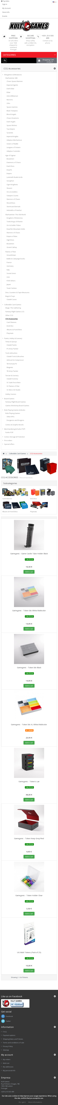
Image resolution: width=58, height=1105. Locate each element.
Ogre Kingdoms (12, 184)
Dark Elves (10, 166)
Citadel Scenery (12, 379)
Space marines (12, 107)
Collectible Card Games (12, 305)
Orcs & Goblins (12, 192)
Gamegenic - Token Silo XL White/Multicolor (29, 724)
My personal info (9, 1070)
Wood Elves (11, 203)
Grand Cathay (12, 247)
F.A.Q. (5, 1032)
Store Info (6, 12)
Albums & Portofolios (14, 330)
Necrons (10, 100)
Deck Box (10, 326)
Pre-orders (8, 440)
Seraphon (10, 181)
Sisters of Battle (12, 144)
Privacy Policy (8, 1046)
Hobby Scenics (10, 394)
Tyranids (10, 133)
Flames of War (10, 252)
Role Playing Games (12, 413)
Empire (9, 173)
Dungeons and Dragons (15, 420)
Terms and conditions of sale (13, 1043)
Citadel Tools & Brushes (15, 356)
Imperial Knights (12, 136)
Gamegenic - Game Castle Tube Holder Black (29, 553)
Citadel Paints (12, 345)
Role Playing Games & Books (14, 410)
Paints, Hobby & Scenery (13, 338)
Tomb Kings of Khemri (15, 221)
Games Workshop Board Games (17, 405)
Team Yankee (12, 288)
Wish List (6, 1063)
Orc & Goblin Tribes (14, 225)
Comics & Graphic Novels (14, 425)
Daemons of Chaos (14, 162)
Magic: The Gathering (13, 308)
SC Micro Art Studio (13, 390)
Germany (10, 266)
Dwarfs (9, 170)
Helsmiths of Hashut (14, 210)
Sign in (4, 4)
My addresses (8, 1067)
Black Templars (12, 111)
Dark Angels (11, 122)
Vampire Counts (12, 195)
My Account (6, 8)
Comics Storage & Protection (14, 437)
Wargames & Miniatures (13, 75)
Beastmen (10, 159)
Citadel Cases (12, 299)
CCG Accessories (11, 319)
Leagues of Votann (13, 147)
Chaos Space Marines (15, 81)
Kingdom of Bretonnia (15, 218)
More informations (35, 1102)
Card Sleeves (11, 322)
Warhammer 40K (11, 78)
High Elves (10, 240)
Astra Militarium (12, 96)
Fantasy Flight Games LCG (14, 311)
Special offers (9, 444)
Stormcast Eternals (13, 206)
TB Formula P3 (12, 364)
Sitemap (6, 1050)
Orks (8, 103)
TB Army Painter (12, 371)
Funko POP (9, 432)
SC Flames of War (13, 386)
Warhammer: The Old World (15, 214)
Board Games (9, 399)
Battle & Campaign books (16, 259)
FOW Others (11, 281)
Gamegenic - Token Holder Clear (29, 895)
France (9, 262)
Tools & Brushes (11, 353)
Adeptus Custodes (13, 151)
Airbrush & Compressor (15, 360)
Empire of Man (12, 236)
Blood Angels (11, 114)
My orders (6, 1059)
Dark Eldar (10, 89)
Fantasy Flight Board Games (15, 402)
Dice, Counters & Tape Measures (17, 292)
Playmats (10, 333)
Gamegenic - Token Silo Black (29, 667)
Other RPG (10, 417)
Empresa (5, 1077)
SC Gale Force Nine (13, 382)
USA (8, 277)
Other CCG (9, 315)
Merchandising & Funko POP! (14, 429)
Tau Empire (11, 129)
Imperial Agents (12, 85)
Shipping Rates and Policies (13, 1039)
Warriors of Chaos (13, 199)
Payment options (9, 1035)
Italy (8, 270)
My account (7, 1054)
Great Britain (11, 255)
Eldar (8, 92)
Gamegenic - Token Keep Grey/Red (29, 838)
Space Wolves (12, 125)
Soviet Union (11, 273)
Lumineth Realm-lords (15, 177)
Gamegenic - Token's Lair (29, 781)
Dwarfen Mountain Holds (16, 229)
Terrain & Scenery (12, 375)
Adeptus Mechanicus (14, 140)
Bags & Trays (10, 296)
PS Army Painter (12, 349)
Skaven (9, 188)
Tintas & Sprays (11, 342)
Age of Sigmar (10, 155)
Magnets (10, 367)
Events (4, 16)
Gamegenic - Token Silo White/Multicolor (29, 610)
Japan (9, 284)
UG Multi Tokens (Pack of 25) (29, 952)
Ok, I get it (22, 1102)
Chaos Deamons (13, 118)
